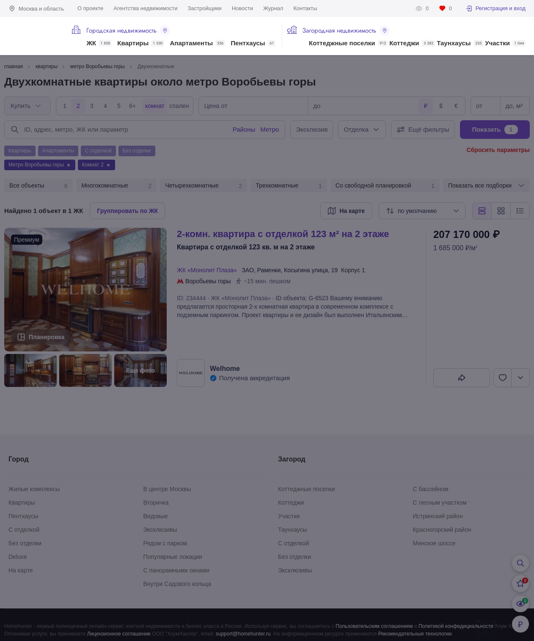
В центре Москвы (167, 489)
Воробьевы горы (208, 281)
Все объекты (38, 186)
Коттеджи (412, 43)
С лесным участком (440, 502)
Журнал (273, 8)
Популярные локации (172, 556)
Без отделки (24, 543)
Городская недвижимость (128, 30)
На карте (20, 570)
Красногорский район (442, 529)
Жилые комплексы (34, 489)
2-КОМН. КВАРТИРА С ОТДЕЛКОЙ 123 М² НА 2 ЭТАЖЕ (283, 234)
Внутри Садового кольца (177, 583)
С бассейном (431, 489)
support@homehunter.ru (243, 634)
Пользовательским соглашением (374, 626)
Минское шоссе (434, 543)
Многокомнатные (116, 186)
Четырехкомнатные (203, 186)
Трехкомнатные (289, 186)
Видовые (155, 516)
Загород (292, 459)
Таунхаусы (460, 43)
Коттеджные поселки (348, 43)
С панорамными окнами (176, 570)
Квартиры (140, 43)
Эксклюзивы (160, 529)
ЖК (99, 43)
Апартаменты (198, 43)
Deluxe (17, 556)
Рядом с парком (165, 543)
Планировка (46, 337)
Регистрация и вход (495, 8)
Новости (242, 8)
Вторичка (156, 502)
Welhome (225, 368)
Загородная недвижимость (346, 30)
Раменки (269, 270)
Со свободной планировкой (385, 186)
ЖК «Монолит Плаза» (208, 270)
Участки (505, 43)
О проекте (90, 8)
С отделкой (23, 529)
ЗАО (247, 270)
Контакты (305, 8)
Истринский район (438, 516)
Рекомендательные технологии (415, 634)
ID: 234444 (191, 298)
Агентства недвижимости (145, 8)
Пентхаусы (253, 43)
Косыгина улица (306, 270)
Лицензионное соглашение (119, 634)
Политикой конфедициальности (455, 626)
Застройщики (204, 8)
